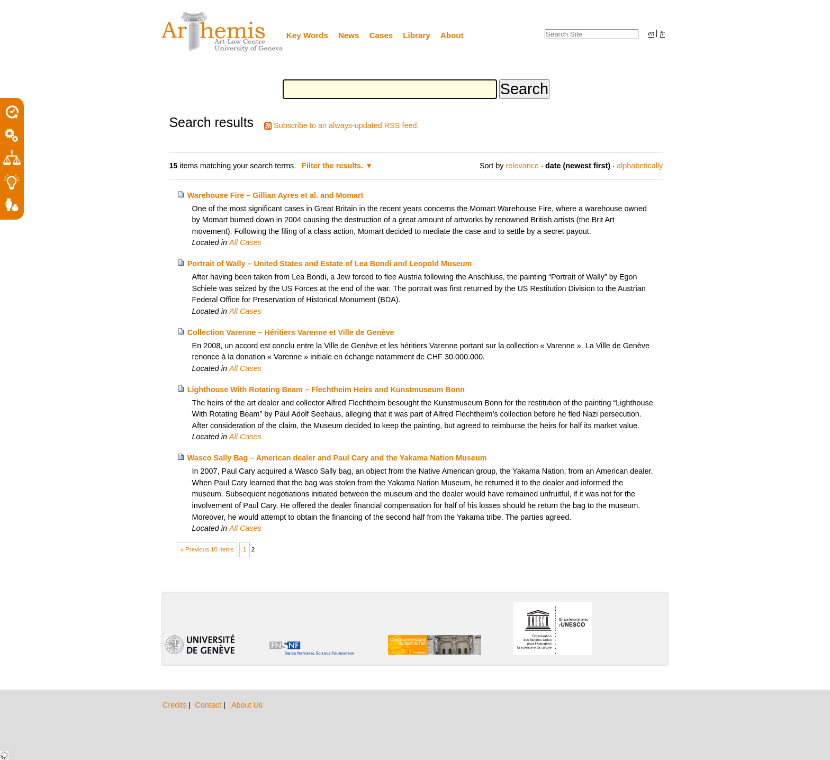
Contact (209, 705)
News (348, 35)
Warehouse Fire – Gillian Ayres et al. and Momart (275, 195)
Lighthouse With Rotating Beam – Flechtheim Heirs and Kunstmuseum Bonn (326, 389)
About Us (247, 705)
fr (662, 33)
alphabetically (640, 165)
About (452, 35)
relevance (522, 165)
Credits (176, 705)
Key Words (307, 35)
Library (416, 35)
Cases (381, 35)
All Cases (245, 242)
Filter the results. (333, 165)
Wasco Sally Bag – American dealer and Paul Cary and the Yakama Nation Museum (337, 458)
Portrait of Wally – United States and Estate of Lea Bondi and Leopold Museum (329, 263)
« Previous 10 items (207, 549)
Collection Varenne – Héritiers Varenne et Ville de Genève (290, 332)
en (651, 33)
